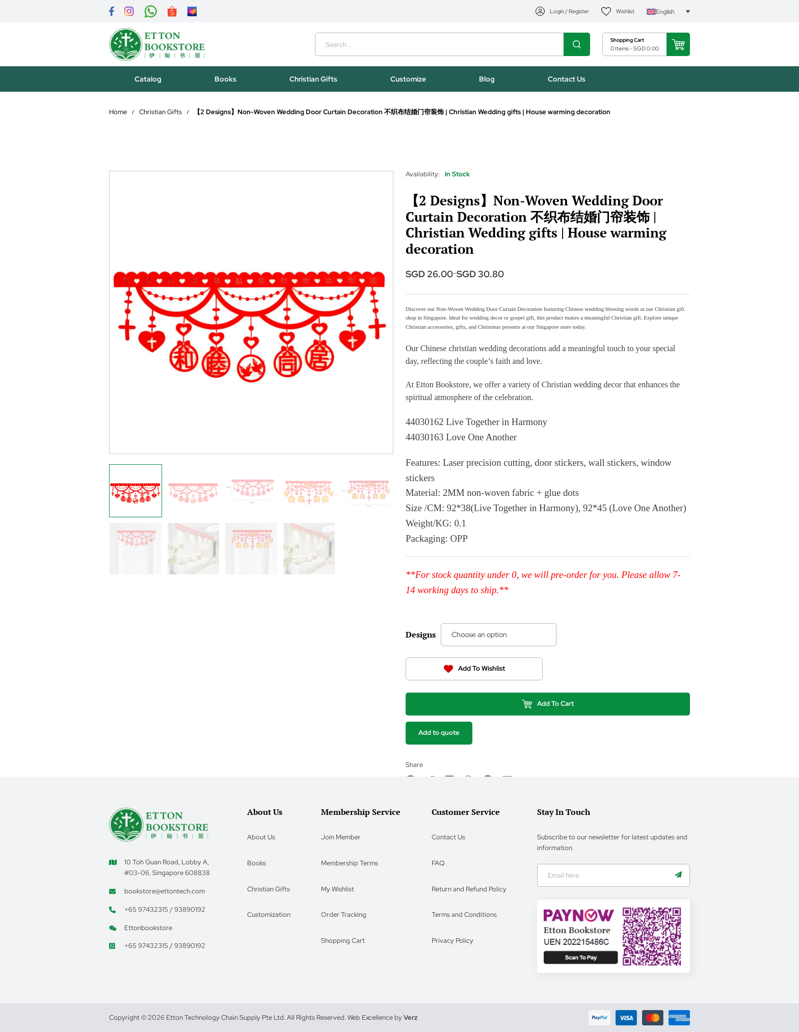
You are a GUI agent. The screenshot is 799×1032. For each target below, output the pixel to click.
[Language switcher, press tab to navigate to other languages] (668, 11)
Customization (268, 914)
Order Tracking (343, 914)
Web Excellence (370, 1017)
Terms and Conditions (464, 914)
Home (118, 114)
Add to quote (439, 740)
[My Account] (563, 11)
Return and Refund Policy (469, 888)
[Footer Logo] (158, 823)
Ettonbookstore (148, 927)
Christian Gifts (160, 114)
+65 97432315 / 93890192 (164, 909)
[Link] (111, 11)
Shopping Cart (343, 940)
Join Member (341, 836)
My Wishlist (337, 888)
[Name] (678, 875)
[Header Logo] (158, 45)
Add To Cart (548, 711)
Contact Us (448, 836)
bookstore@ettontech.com (164, 890)
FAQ (438, 862)
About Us (261, 836)
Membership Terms (349, 862)
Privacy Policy (452, 940)
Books (256, 862)
